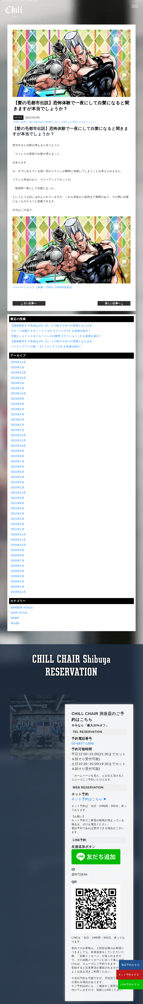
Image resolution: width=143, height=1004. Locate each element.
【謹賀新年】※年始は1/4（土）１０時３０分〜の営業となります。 (53, 341)
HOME (16, 122)
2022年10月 (18, 445)
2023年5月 (17, 409)
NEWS (18, 117)
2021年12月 (18, 492)
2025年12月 (18, 362)
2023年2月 (17, 424)
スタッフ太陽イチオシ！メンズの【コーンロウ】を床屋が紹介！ (51, 330)
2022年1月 (17, 487)
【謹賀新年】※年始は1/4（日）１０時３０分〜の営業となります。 (53, 325)
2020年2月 (17, 581)
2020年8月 (17, 555)
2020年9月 (17, 550)
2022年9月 (17, 450)
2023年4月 (17, 414)
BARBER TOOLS (22, 607)
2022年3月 (17, 482)
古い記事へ (28, 303)
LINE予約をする (123, 984)
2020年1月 (17, 586)
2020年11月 (18, 539)
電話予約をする (123, 964)
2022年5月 (17, 471)
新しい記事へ (114, 303)
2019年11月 (18, 591)
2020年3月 (17, 576)
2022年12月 (18, 435)
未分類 (15, 623)
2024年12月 (18, 372)
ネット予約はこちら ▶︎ (89, 799)
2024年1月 (17, 388)
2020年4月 (17, 570)
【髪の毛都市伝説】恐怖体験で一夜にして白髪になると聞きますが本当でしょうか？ (62, 122)
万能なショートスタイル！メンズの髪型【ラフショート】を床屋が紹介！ (56, 336)
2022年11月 (18, 440)
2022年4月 (17, 476)
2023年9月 (17, 398)
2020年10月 (18, 544)
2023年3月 (17, 419)
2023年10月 (18, 393)
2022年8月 (17, 456)
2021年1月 (17, 529)
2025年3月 (17, 367)
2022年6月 (17, 466)
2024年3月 (17, 382)
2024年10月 (18, 377)
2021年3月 (17, 518)
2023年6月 (17, 403)
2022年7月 (17, 461)
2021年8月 (17, 503)
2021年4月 (17, 513)
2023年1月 (17, 429)
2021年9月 (17, 497)
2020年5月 (17, 565)
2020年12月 (18, 534)
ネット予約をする (123, 974)
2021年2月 (17, 523)
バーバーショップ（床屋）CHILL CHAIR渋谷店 (42, 287)
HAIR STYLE (19, 612)
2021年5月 (17, 508)
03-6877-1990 (83, 743)
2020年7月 (17, 560)
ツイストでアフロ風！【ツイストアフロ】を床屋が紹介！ (47, 346)
